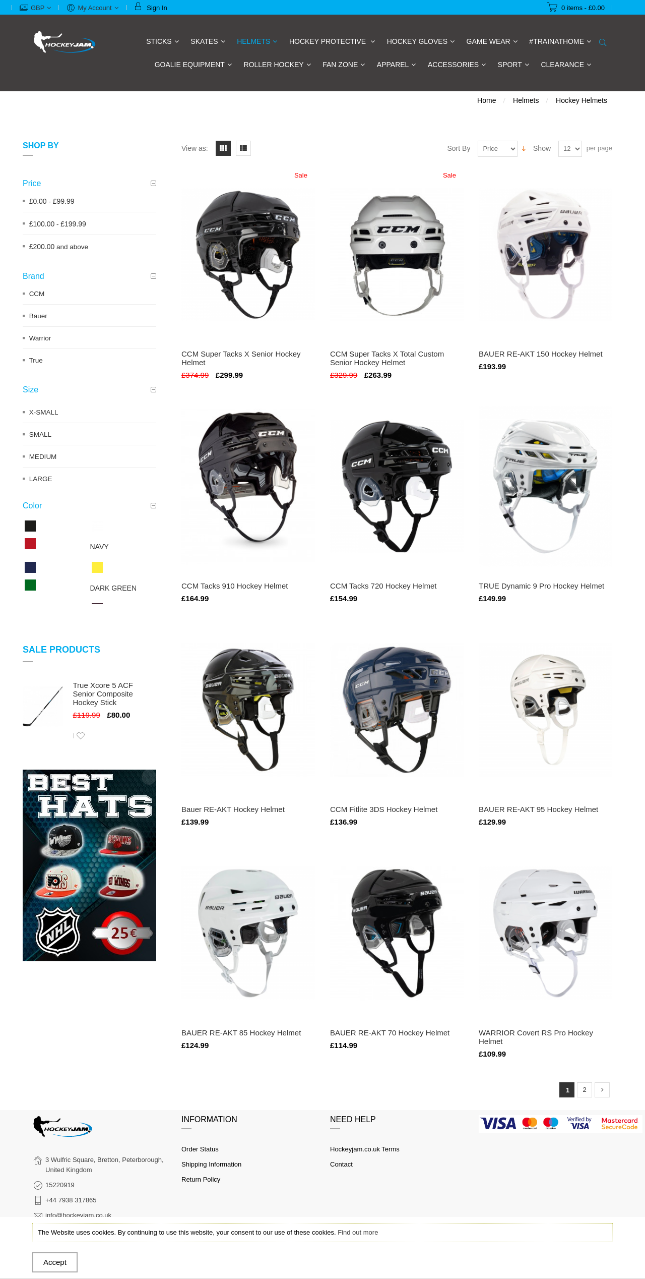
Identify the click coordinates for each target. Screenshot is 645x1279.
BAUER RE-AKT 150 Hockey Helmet (541, 354)
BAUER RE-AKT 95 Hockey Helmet (538, 809)
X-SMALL (43, 412)
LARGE (40, 479)
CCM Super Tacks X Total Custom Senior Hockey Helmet (387, 358)
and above (58, 247)
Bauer (38, 316)
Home (486, 100)
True (36, 360)
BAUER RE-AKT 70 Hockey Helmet (389, 1032)
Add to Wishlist (80, 735)
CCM (37, 294)
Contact (341, 1164)
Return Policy (200, 1179)
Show (542, 148)
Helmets (526, 100)
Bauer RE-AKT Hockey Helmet (233, 809)
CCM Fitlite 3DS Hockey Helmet (383, 809)
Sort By (459, 148)
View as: (194, 148)
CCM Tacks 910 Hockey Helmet (234, 586)
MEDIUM (43, 456)
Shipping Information (211, 1164)
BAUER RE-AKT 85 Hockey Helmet (241, 1032)
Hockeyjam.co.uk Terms (365, 1149)
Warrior (40, 338)
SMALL (40, 434)
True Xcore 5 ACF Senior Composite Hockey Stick (103, 694)
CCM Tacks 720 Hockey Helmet (383, 586)
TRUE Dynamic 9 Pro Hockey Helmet (541, 586)
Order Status (200, 1149)
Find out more (358, 1232)
